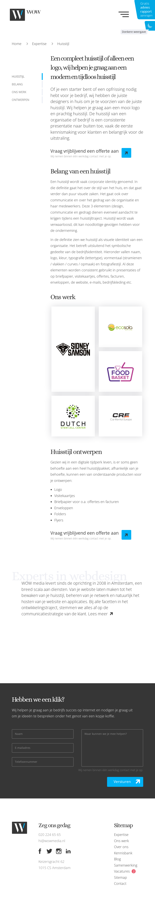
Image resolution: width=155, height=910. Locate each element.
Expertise (39, 43)
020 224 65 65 (49, 834)
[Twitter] (49, 851)
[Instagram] (58, 851)
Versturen (122, 781)
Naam (19, 734)
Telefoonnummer (26, 762)
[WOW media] (29, 15)
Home (16, 43)
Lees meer (98, 613)
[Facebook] (39, 851)
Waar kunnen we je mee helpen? (105, 734)
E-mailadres (22, 748)
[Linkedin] (68, 851)
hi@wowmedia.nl (51, 840)
